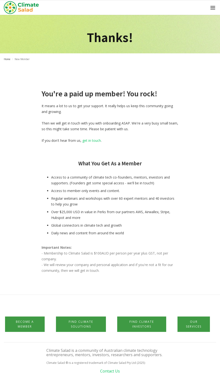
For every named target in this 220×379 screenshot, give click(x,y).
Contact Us (110, 371)
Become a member (25, 324)
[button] (213, 7)
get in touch (91, 140)
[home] (22, 7)
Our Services (194, 324)
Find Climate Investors (141, 324)
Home (7, 59)
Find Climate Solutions (81, 324)
